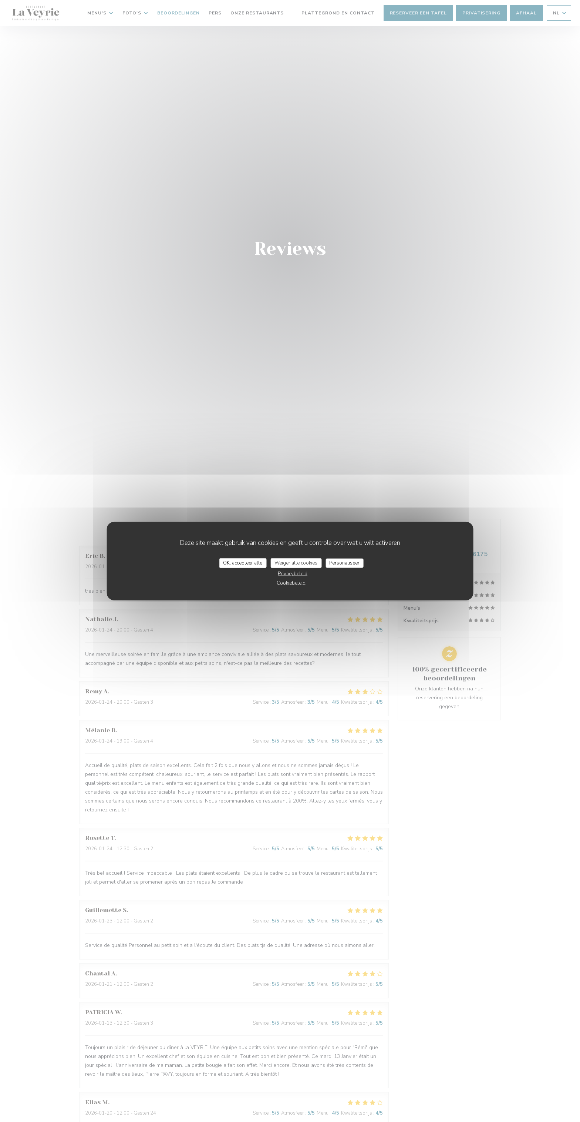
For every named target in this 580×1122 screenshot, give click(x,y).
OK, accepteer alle (242, 562)
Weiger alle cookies (295, 562)
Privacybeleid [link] (292, 573)
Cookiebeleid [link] (291, 583)
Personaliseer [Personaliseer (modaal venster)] (344, 562)
